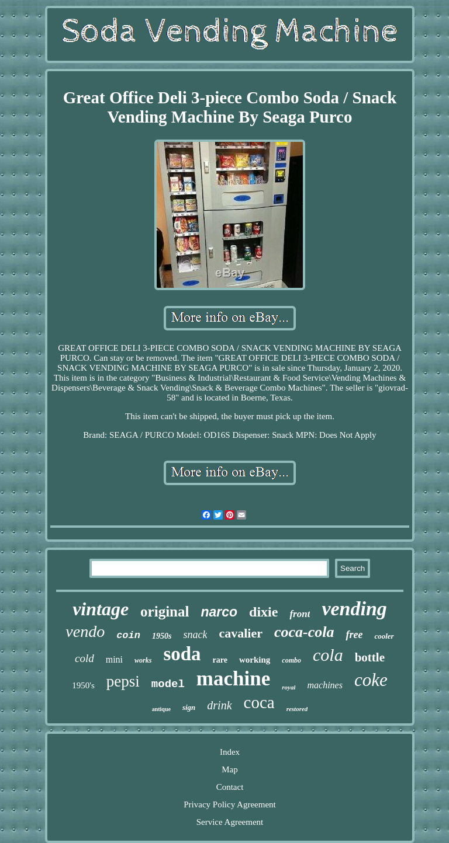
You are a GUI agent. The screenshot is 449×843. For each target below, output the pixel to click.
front (299, 613)
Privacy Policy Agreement (229, 804)
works (142, 660)
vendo (85, 631)
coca (259, 702)
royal (288, 687)
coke (371, 680)
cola (328, 654)
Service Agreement (230, 822)
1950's (83, 685)
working (254, 659)
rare (220, 660)
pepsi (123, 681)
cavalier (241, 633)
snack (195, 634)
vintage (100, 608)
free (354, 634)
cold (84, 658)
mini (114, 659)
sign (188, 707)
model (168, 684)
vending (354, 608)
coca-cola (304, 631)
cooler (383, 636)
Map (230, 769)
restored (297, 708)
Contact (230, 787)
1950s (161, 636)
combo (291, 660)
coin (128, 635)
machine (233, 678)
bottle (370, 657)
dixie (263, 611)
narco (219, 611)
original (164, 611)
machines (324, 685)
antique (161, 709)
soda (182, 653)
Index (230, 752)
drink (219, 705)
